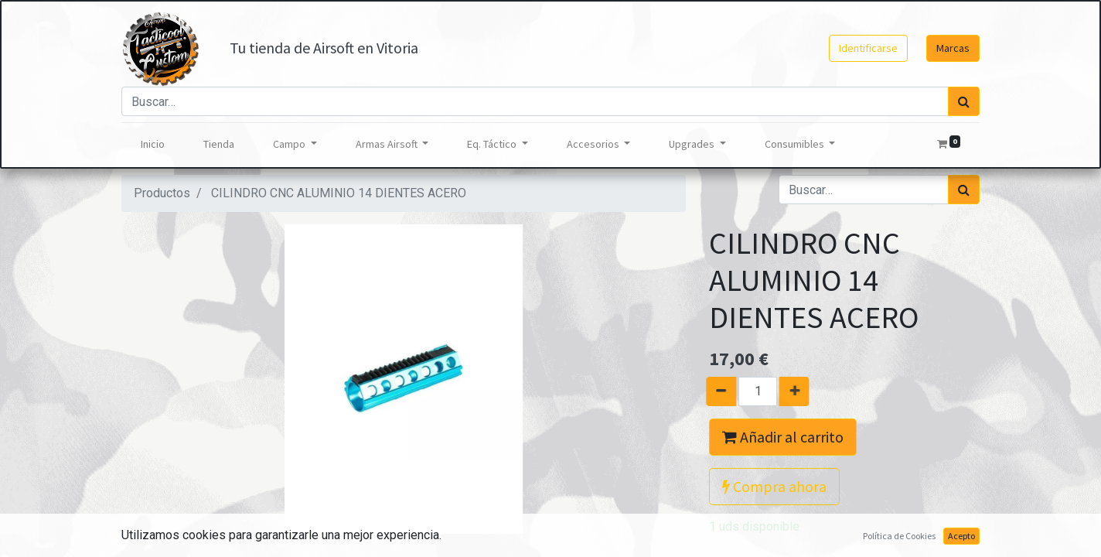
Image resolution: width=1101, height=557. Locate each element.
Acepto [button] (961, 536)
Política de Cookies (899, 536)
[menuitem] (152, 144)
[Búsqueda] (964, 101)
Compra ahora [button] (774, 486)
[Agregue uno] (801, 391)
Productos (162, 193)
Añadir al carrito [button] (783, 436)
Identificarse (868, 48)
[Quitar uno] (714, 391)
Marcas (953, 48)
